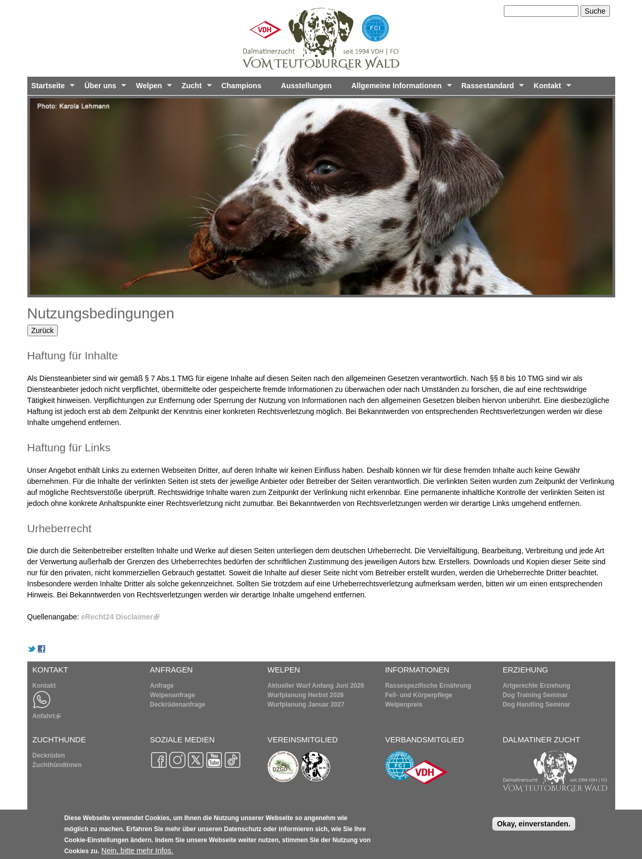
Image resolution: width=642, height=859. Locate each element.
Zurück (43, 330)
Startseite (51, 88)
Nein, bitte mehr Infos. (137, 854)
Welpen (152, 88)
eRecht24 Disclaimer (120, 617)
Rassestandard (490, 88)
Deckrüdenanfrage (177, 704)
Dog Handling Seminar (537, 704)
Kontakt (550, 88)
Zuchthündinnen (57, 765)
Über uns (103, 88)
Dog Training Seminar (535, 695)
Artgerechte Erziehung (537, 685)
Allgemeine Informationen (399, 88)
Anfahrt (47, 716)
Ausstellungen (306, 85)
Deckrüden (49, 755)
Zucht (195, 88)
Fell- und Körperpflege (418, 695)
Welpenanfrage (172, 695)
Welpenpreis (403, 704)
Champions (241, 85)
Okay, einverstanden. (534, 827)
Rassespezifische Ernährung (428, 685)
